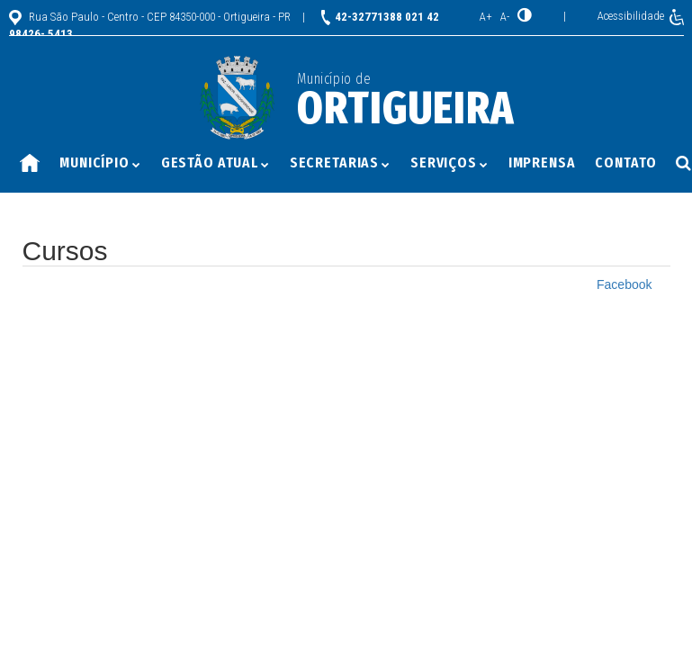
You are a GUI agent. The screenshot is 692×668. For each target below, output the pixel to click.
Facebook (624, 284)
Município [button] (100, 162)
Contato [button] (625, 162)
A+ (486, 16)
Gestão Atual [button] (215, 162)
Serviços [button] (449, 162)
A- (504, 16)
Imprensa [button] (542, 162)
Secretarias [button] (340, 162)
